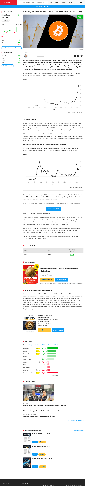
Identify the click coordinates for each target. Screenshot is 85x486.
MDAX (43, 345)
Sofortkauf (47, 279)
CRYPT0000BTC (6, 17)
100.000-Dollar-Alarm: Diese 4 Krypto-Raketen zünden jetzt (59, 269)
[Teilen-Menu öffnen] (75, 56)
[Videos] (71, 2)
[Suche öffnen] (20, 2)
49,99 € (35, 466)
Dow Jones (36, 345)
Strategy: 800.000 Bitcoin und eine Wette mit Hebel (39, 416)
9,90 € (34, 442)
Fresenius (25, 370)
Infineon (25, 351)
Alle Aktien (25, 483)
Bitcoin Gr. (76, 187)
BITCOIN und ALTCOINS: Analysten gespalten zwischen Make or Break (44, 405)
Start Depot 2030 (53, 209)
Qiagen (24, 365)
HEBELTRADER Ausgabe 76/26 (41, 446)
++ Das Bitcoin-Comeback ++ (42, 6)
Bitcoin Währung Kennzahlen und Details (11, 48)
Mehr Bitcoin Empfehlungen (76, 420)
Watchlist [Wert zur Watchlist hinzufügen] (6, 20)
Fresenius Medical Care (28, 373)
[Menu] (80, 2)
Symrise (25, 362)
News (37, 348)
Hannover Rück (26, 367)
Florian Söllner (40, 56)
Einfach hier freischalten (30, 203)
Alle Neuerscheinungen (78, 430)
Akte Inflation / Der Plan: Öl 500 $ (42, 458)
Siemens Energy (27, 359)
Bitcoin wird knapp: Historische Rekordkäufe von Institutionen (42, 411)
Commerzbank (26, 348)
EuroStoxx (55, 345)
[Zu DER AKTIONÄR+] (63, 2)
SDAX (49, 345)
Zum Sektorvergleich (7, 65)
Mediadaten (5, 483)
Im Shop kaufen (61, 279)
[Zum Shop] (51, 2)
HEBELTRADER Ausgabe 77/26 (41, 434)
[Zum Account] (56, 2)
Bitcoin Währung (6, 15)
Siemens (25, 356)
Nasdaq (30, 345)
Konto (76, 283)
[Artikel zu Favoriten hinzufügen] (82, 56)
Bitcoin (26, 52)
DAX (24, 345)
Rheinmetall (26, 354)
